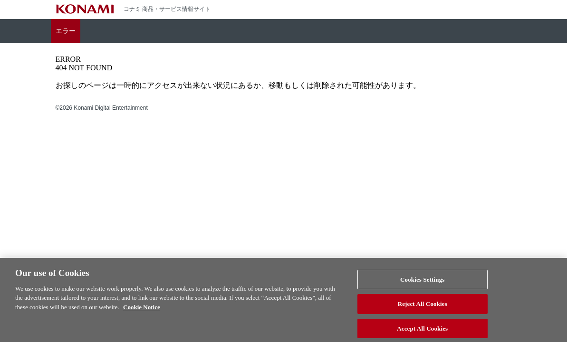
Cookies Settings (422, 281)
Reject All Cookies (422, 306)
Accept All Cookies (422, 331)
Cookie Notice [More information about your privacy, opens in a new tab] (141, 309)
